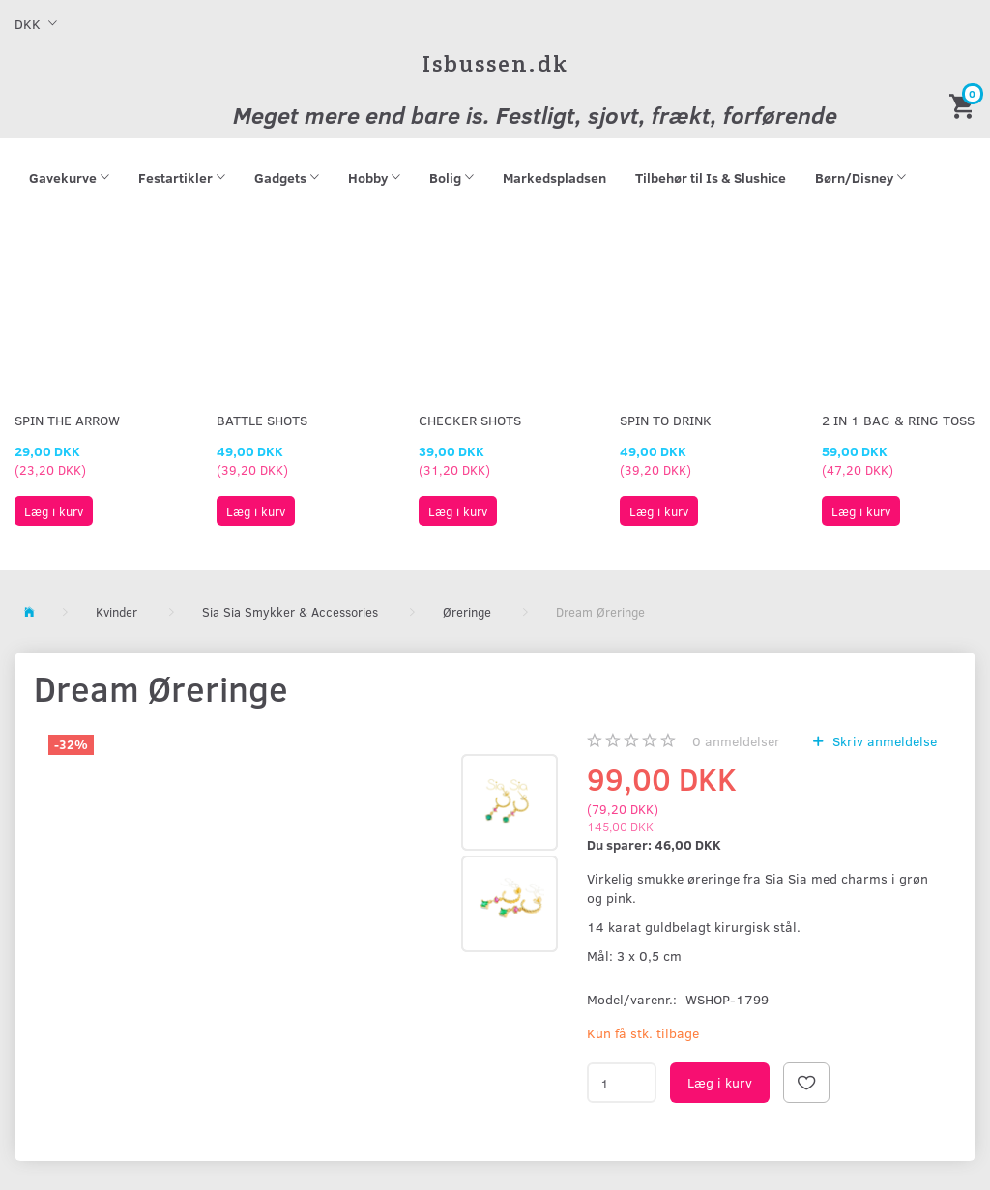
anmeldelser (736, 741)
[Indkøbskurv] (965, 105)
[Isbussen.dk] (495, 63)
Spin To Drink (666, 420)
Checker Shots (470, 420)
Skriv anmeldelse (883, 741)
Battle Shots (262, 420)
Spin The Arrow (67, 420)
